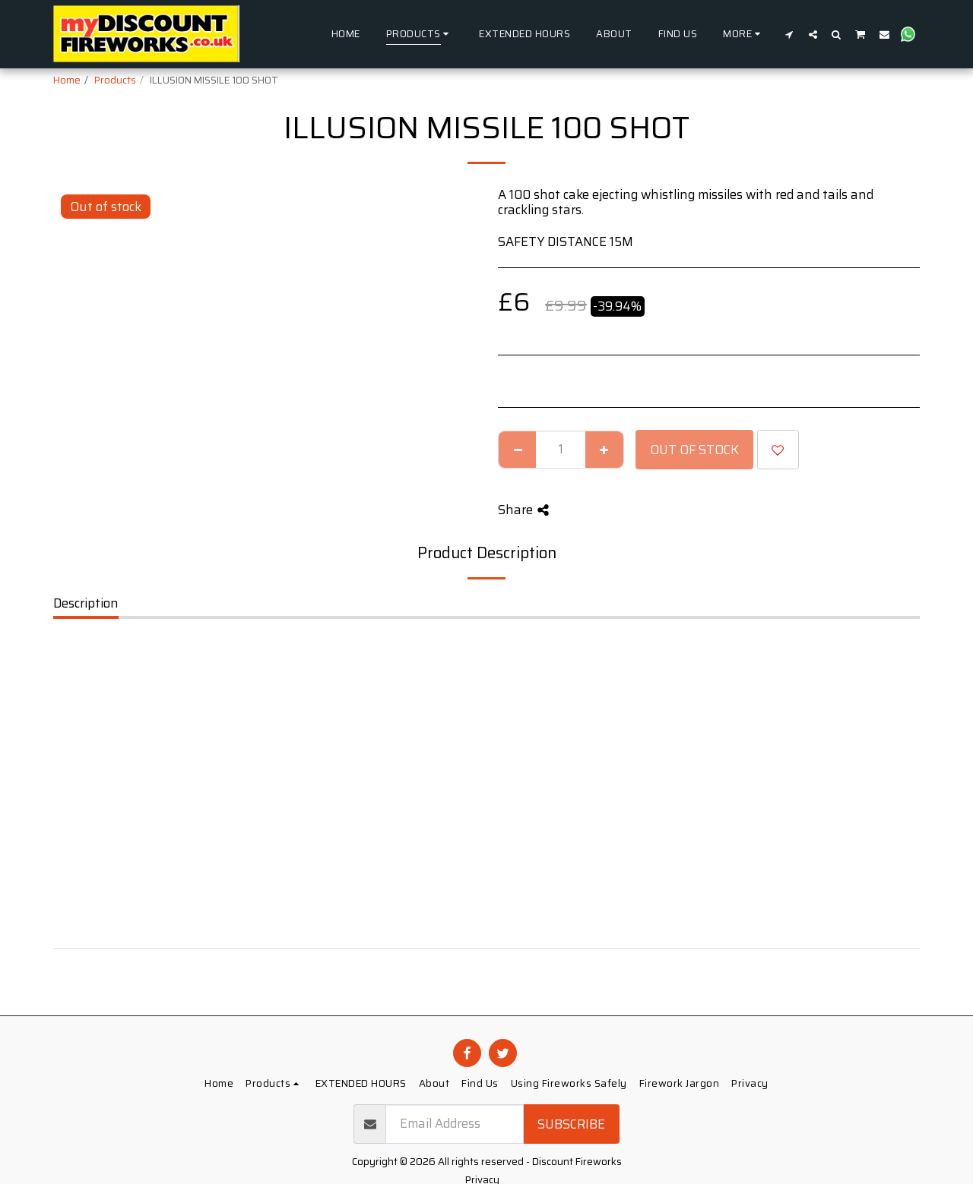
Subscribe (571, 1124)
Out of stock (694, 449)
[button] (789, 34)
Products (115, 80)
